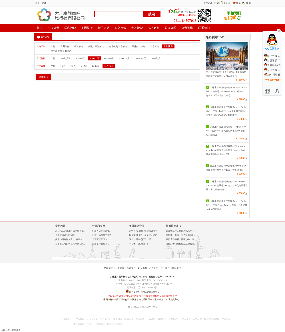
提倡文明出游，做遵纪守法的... (144, 235)
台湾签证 (197, 319)
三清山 (90, 324)
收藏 (216, 3)
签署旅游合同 (136, 226)
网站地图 (142, 268)
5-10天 (84, 66)
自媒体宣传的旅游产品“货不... (180, 230)
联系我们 (153, 268)
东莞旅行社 (174, 319)
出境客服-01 (272, 55)
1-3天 (62, 66)
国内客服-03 (272, 65)
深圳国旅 (117, 319)
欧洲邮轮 (78, 46)
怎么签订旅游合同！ (139, 244)
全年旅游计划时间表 (65, 235)
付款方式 (119, 268)
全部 (53, 46)
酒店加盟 (162, 319)
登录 (44, 3)
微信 (248, 3)
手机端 (226, 3)
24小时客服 (272, 74)
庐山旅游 (139, 319)
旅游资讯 (150, 319)
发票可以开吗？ (99, 239)
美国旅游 (128, 319)
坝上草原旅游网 (211, 319)
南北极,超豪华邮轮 (118, 46)
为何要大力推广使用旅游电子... (144, 230)
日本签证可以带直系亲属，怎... (70, 244)
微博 (238, 3)
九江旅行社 (78, 319)
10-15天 (95, 66)
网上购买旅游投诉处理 (140, 239)
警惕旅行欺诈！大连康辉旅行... (181, 235)
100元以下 (65, 58)
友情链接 (176, 268)
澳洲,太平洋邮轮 (96, 46)
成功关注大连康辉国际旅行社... (70, 230)
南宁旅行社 (105, 319)
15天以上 (108, 66)
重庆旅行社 (78, 324)
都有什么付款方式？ (102, 235)
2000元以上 (156, 58)
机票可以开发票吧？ (102, 230)
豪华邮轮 (43, 37)
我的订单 (208, 3)
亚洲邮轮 (64, 46)
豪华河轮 (154, 46)
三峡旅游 (226, 319)
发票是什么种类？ (101, 244)
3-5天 (73, 66)
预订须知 (131, 268)
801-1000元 (124, 58)
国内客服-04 (272, 70)
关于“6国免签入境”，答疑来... (69, 239)
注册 (37, 3)
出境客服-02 (272, 60)
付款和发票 (98, 226)
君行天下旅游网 (114, 324)
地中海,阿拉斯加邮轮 (61, 51)
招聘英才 (108, 268)
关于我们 (165, 268)
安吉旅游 (186, 319)
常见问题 (60, 226)
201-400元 (80, 58)
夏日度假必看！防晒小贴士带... (181, 239)
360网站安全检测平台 (10, 330)
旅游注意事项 (173, 226)
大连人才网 (92, 319)
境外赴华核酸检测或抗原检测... (181, 244)
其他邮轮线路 (138, 46)
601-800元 (109, 58)
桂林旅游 (100, 324)
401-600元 (94, 58)
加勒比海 (168, 46)
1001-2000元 (140, 58)
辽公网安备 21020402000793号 (142, 306)
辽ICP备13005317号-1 (148, 287)
